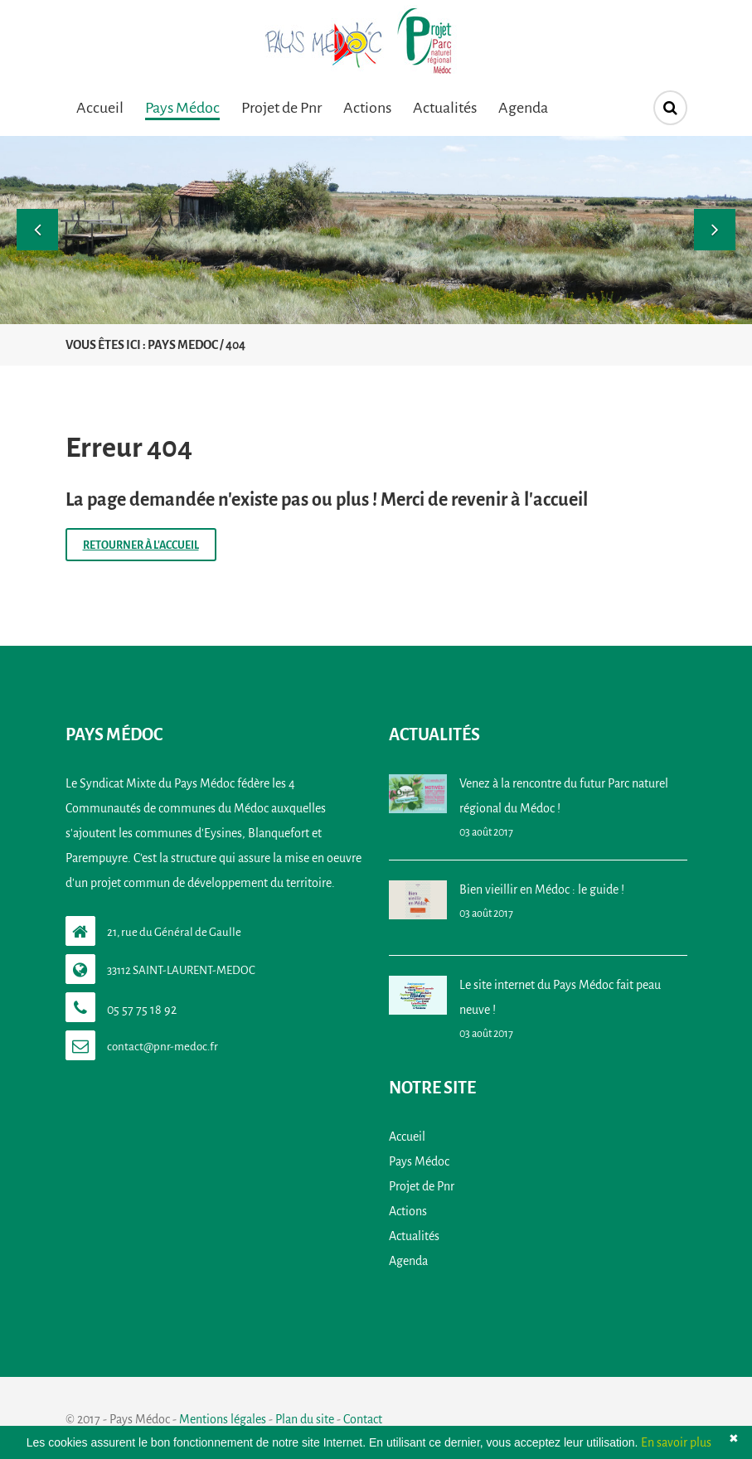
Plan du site (304, 1419)
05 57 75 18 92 (142, 1009)
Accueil (100, 107)
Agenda (523, 107)
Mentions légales (222, 1419)
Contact (362, 1419)
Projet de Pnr (281, 107)
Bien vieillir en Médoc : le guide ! (541, 889)
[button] (37, 229)
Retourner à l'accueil (141, 545)
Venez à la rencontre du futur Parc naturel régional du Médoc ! (563, 796)
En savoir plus (676, 1442)
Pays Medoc (183, 344)
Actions (367, 107)
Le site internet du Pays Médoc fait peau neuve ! (560, 997)
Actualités (445, 107)
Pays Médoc (182, 107)
